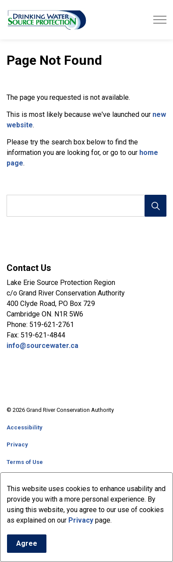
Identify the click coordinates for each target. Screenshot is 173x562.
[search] (86, 206)
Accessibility (24, 427)
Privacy (80, 523)
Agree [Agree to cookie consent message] (26, 546)
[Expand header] (160, 19)
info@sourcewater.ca (43, 345)
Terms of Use (25, 462)
